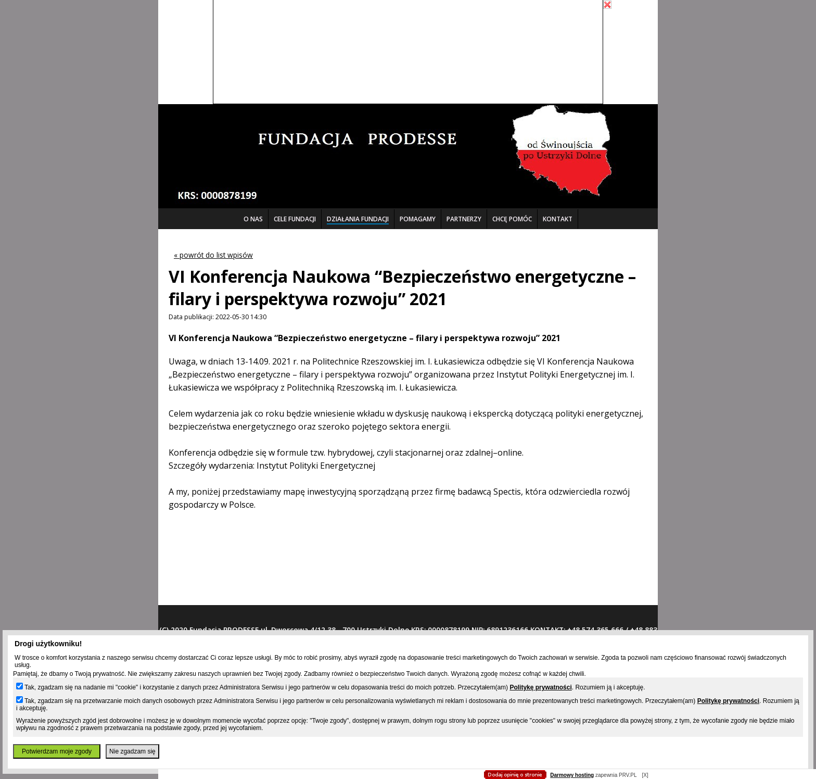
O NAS (253, 219)
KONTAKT (557, 219)
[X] (645, 775)
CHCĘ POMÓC (512, 219)
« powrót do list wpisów (213, 255)
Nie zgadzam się (132, 751)
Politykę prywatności (540, 687)
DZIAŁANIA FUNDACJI (358, 219)
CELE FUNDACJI (295, 219)
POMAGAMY (418, 219)
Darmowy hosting (572, 775)
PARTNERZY (464, 219)
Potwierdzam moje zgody (57, 751)
